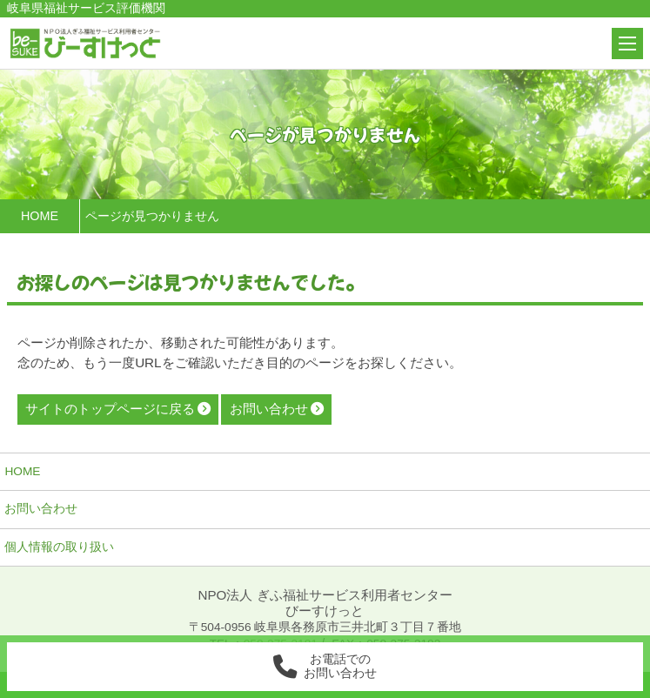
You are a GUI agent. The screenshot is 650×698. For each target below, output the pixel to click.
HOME (22, 471)
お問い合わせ (40, 508)
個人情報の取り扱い (59, 547)
